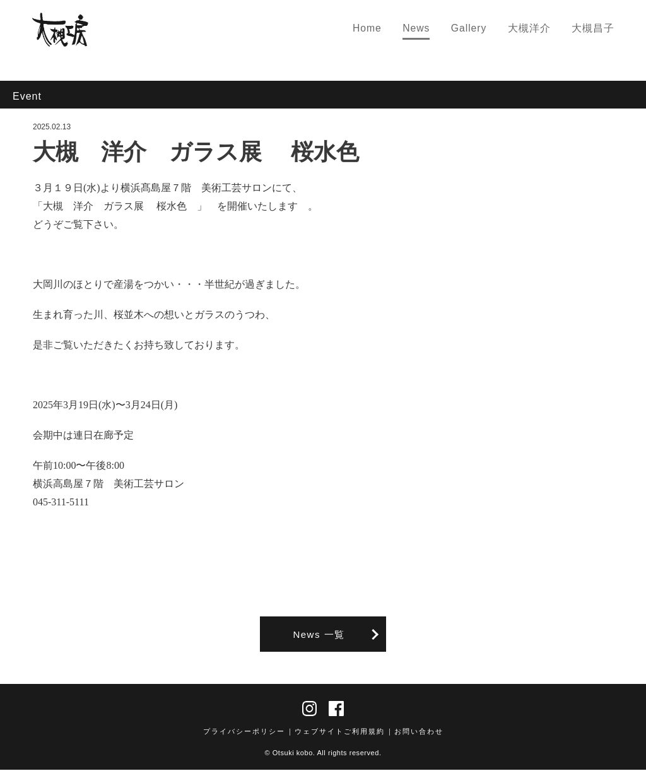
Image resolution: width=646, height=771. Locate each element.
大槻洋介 (533, 29)
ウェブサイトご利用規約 (340, 732)
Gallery (475, 29)
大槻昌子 (594, 29)
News (425, 29)
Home (377, 29)
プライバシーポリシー (244, 732)
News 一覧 (318, 634)
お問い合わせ (418, 732)
